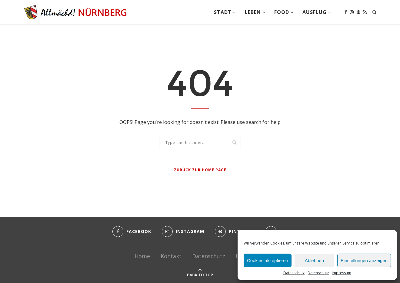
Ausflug (314, 12)
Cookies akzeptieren (267, 260)
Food (281, 12)
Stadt (223, 12)
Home (142, 256)
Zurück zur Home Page (200, 169)
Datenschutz (294, 272)
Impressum (341, 272)
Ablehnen (314, 260)
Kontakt (171, 256)
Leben (253, 12)
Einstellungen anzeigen (364, 260)
